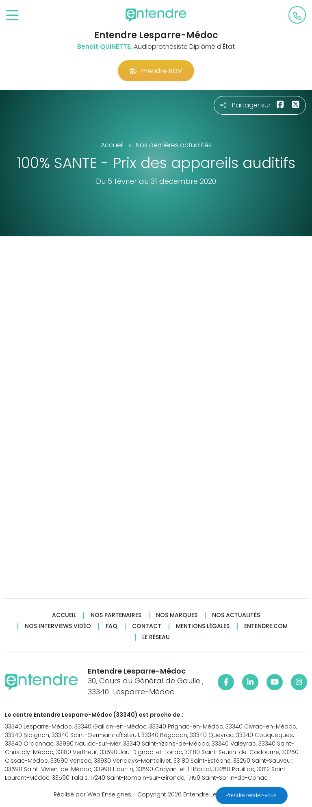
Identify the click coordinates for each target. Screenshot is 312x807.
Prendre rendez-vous (251, 795)
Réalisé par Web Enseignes (92, 794)
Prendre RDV (156, 71)
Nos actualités (236, 615)
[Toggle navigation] (12, 16)
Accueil (64, 615)
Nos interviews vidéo (58, 626)
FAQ (111, 626)
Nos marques (176, 615)
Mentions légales (203, 626)
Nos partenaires (116, 615)
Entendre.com (266, 626)
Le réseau (156, 637)
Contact (146, 626)
